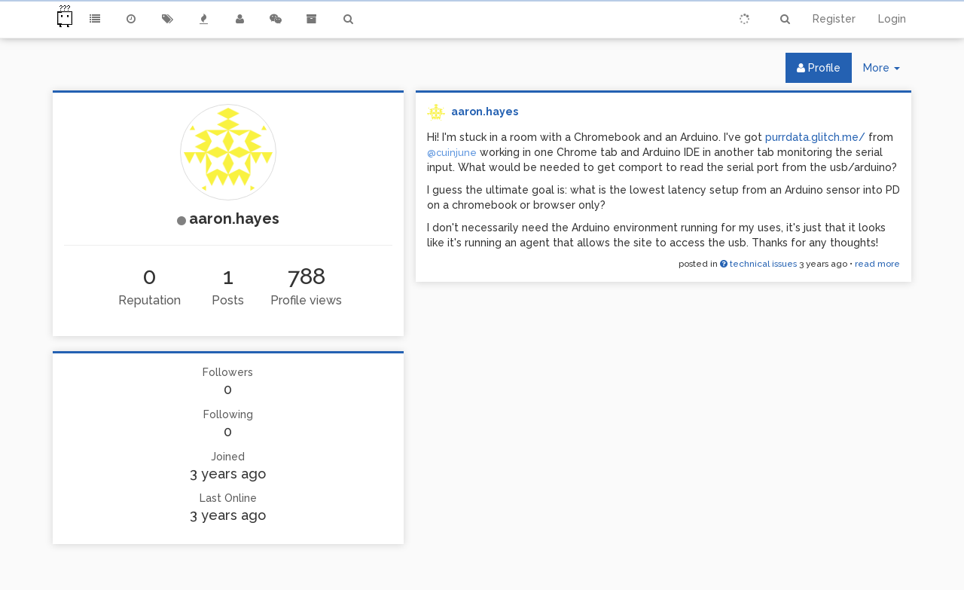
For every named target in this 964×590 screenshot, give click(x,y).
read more (877, 263)
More (887, 71)
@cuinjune (452, 152)
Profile (818, 68)
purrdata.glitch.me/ (815, 137)
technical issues (758, 263)
